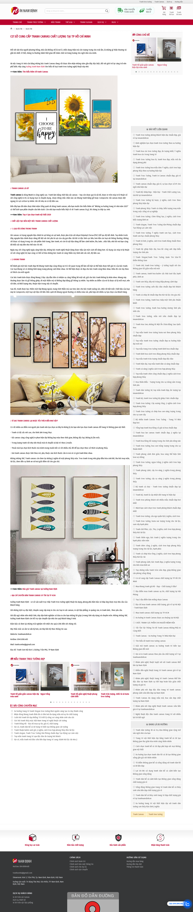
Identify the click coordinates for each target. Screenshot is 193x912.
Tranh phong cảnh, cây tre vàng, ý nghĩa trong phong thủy (157, 472)
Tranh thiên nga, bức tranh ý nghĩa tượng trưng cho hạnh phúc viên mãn (157, 539)
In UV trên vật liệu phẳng (23, 902)
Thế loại (69, 22)
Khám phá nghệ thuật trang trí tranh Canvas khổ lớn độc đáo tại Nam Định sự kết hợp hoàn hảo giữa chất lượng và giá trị (157, 681)
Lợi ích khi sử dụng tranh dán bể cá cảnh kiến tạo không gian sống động (157, 772)
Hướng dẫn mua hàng (135, 861)
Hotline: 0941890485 (21, 866)
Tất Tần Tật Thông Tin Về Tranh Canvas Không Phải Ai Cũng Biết (157, 629)
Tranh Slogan (86, 22)
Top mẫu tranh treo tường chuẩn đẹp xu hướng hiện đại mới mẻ (157, 342)
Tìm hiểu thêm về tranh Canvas (35, 72)
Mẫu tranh (55, 22)
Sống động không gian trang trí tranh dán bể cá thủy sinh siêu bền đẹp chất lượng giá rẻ (157, 788)
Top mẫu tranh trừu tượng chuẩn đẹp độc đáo (154, 359)
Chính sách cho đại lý (78, 867)
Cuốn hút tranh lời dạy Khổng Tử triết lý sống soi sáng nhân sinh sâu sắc (44, 717)
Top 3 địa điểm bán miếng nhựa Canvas (152, 599)
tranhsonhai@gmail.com (22, 873)
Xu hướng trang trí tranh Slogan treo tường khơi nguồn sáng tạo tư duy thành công (48, 711)
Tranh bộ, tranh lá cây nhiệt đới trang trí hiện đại (156, 495)
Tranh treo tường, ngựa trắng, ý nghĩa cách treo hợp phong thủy (157, 464)
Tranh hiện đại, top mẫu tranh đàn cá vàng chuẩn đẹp (157, 364)
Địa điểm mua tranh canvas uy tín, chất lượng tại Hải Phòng (157, 593)
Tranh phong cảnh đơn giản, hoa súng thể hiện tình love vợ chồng (157, 455)
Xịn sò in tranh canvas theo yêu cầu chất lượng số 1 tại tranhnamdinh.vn (157, 655)
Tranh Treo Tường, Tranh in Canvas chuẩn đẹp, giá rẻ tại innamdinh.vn (157, 177)
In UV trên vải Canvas (21, 897)
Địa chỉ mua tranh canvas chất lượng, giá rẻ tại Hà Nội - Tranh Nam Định (157, 606)
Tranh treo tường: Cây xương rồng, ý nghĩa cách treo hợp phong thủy (157, 405)
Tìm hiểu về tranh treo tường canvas (151, 641)
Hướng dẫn (179, 2)
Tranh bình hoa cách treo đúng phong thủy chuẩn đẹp (157, 354)
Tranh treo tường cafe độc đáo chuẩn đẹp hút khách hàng (157, 288)
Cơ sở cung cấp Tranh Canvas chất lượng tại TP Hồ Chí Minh (157, 580)
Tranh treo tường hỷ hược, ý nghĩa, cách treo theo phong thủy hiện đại (157, 202)
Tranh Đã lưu (171, 10)
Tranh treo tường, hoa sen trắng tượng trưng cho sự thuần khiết (157, 447)
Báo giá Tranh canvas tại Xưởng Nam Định (40, 589)
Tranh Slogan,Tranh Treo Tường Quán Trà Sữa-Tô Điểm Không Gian (157, 259)
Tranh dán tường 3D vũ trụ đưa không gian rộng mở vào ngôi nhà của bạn (157, 731)
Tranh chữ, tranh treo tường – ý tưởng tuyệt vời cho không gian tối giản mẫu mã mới (157, 267)
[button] (50, 702)
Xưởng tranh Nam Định (35, 66)
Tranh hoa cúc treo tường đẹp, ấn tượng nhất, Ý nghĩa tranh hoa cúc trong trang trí (157, 153)
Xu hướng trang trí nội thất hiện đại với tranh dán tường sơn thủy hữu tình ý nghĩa (157, 805)
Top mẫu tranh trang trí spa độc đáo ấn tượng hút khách (37, 736)
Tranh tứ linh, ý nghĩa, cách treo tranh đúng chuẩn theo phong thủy (157, 242)
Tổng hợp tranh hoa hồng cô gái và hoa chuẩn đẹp (156, 428)
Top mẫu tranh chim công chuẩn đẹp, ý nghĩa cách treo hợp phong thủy (157, 375)
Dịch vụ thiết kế (19, 900)
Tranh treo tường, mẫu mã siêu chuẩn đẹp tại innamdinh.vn (157, 318)
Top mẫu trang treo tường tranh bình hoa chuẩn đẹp (157, 349)
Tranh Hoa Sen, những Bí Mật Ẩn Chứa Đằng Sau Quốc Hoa (157, 326)
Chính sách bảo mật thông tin (81, 864)
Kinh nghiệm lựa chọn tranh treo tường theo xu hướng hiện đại (157, 144)
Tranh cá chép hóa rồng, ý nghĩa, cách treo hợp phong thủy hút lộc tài (157, 555)
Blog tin (19, 29)
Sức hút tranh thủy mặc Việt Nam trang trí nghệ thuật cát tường (40, 720)
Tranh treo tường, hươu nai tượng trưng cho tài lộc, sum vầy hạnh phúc (157, 522)
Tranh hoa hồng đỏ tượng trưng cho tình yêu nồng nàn (158, 441)
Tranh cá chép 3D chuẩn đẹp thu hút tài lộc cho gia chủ (158, 295)
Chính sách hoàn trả (77, 861)
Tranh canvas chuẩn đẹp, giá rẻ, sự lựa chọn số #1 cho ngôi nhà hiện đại (157, 185)
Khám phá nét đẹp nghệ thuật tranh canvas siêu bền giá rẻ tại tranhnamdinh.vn (157, 707)
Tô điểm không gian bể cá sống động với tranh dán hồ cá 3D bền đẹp (157, 764)
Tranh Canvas (159, 2)
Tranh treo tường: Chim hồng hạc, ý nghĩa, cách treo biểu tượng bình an (157, 218)
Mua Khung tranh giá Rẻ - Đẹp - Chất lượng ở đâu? (156, 586)
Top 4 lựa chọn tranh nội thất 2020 (37, 214)
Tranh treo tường (145, 2)
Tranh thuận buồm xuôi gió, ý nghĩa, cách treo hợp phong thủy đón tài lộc (44, 730)
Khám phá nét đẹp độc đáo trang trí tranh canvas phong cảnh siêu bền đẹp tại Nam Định (157, 691)
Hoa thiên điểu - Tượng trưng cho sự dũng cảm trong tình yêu (157, 383)
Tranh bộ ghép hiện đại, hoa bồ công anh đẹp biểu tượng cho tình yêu (157, 250)
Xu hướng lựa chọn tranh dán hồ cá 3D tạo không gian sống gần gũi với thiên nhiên (157, 756)
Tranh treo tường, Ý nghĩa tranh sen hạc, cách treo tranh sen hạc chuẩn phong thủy (157, 234)
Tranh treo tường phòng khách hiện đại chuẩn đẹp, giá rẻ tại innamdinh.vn (157, 136)
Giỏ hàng (164, 10)
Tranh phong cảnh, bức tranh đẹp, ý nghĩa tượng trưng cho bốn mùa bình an (157, 563)
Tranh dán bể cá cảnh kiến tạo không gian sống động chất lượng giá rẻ (157, 780)
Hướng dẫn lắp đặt (134, 864)
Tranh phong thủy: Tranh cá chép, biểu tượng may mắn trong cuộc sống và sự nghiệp (157, 210)
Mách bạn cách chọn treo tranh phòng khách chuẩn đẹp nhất (157, 509)
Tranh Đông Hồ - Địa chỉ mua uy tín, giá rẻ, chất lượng (36, 723)
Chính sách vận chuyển (79, 869)
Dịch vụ (169, 2)
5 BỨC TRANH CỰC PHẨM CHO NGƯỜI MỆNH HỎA (155, 623)
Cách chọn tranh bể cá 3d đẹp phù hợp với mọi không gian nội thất (157, 748)
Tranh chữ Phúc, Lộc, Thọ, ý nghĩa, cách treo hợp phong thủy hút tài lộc (157, 531)
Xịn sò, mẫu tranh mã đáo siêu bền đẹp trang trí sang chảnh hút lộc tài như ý (45, 739)
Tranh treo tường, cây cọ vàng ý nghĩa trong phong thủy (157, 480)
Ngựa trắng (45, 694)
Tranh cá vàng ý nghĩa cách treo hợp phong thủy (155, 369)
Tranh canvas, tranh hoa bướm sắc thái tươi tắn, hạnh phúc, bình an (157, 275)
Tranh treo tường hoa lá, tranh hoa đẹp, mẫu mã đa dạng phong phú (157, 161)
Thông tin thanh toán (135, 867)
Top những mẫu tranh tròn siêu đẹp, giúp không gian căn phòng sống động (157, 571)
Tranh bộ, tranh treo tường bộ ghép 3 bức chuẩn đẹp (157, 398)
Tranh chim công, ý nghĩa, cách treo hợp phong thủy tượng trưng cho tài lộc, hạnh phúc (157, 547)
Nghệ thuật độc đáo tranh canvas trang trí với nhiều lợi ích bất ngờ (157, 716)
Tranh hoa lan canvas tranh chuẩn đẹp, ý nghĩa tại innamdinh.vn (157, 434)
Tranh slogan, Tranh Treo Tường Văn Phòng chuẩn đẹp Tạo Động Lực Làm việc (46, 733)
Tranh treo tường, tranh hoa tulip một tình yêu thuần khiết (157, 301)
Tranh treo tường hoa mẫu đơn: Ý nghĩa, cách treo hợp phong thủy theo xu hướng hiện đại (157, 169)
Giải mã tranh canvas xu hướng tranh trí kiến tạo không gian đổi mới (157, 647)
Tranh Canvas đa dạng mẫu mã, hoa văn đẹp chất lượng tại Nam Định (157, 699)
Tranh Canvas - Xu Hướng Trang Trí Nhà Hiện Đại (155, 636)
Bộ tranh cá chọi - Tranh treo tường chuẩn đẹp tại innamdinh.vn (157, 488)
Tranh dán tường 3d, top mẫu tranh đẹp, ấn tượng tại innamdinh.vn (157, 392)
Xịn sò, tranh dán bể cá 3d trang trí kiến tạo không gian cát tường (41, 727)
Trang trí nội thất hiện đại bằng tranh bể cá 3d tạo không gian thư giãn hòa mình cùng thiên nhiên (157, 740)
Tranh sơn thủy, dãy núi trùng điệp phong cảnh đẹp (156, 282)
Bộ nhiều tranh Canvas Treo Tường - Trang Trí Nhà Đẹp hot (157, 421)
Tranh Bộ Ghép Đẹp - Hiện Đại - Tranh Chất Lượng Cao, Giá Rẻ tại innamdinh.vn (157, 193)
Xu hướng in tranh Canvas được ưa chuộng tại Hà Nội (157, 617)
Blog (114, 22)
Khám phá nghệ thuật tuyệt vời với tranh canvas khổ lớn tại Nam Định (157, 664)
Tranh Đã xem (179, 10)
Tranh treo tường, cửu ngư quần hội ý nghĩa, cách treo (158, 516)
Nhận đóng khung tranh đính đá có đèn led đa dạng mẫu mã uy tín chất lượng (46, 714)
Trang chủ (17, 22)
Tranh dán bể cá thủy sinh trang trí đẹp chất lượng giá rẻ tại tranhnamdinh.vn (157, 797)
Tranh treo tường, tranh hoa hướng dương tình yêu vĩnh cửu (157, 309)
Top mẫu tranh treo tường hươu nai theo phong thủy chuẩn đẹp (157, 334)
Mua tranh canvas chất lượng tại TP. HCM (152, 613)
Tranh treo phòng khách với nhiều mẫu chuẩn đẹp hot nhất (157, 501)
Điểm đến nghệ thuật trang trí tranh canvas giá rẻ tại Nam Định (157, 672)
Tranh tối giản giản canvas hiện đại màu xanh (143, 66)
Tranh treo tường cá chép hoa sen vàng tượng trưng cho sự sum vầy (157, 413)
